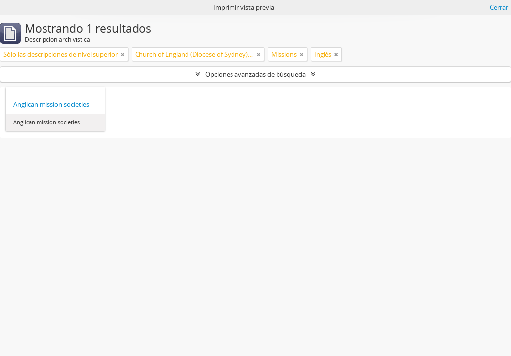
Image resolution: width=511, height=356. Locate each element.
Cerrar (499, 7)
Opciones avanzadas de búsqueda (255, 74)
